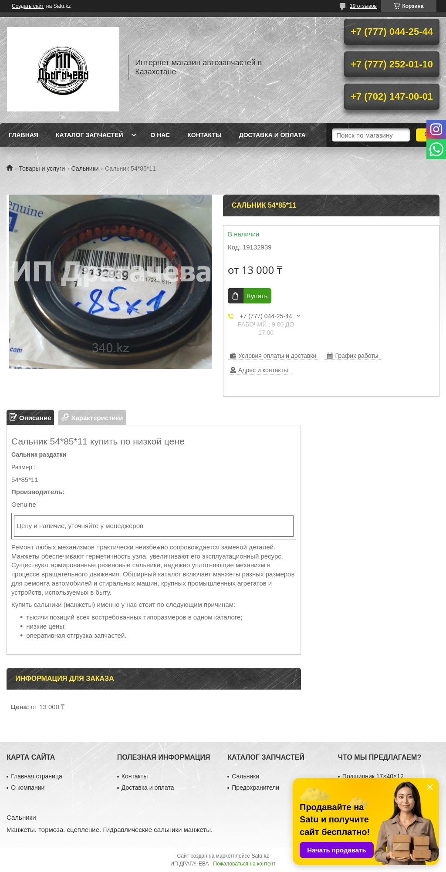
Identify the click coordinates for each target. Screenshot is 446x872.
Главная (23, 134)
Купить (257, 296)
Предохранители (255, 787)
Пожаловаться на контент (244, 864)
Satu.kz (260, 856)
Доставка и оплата (272, 134)
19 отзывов (363, 6)
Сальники (85, 168)
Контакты (204, 134)
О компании (27, 787)
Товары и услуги (42, 168)
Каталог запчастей (89, 134)
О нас (160, 134)
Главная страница (36, 776)
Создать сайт (28, 6)
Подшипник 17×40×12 (373, 776)
